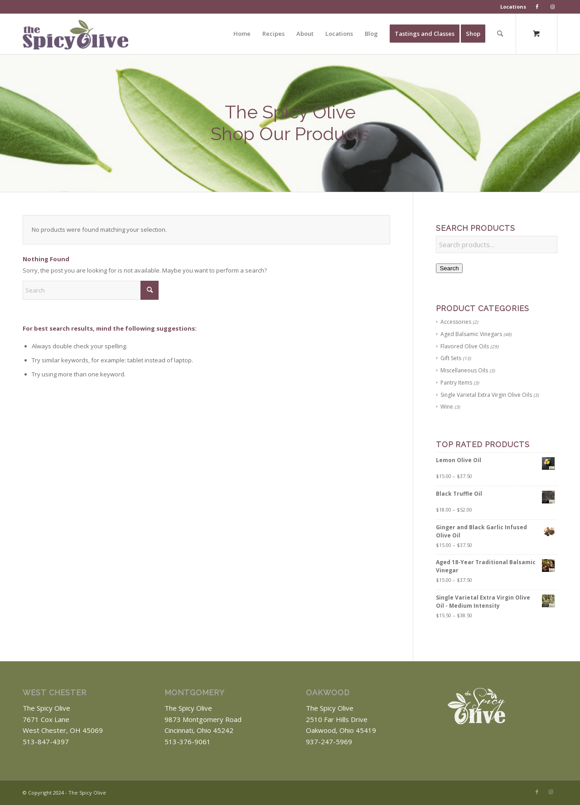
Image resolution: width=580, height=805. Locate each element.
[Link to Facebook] (537, 792)
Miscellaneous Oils (464, 370)
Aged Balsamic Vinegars (471, 334)
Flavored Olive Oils (464, 346)
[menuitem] (513, 7)
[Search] (500, 33)
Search (449, 268)
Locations (513, 6)
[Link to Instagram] (550, 792)
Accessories (455, 322)
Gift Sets (450, 358)
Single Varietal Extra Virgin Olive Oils (486, 395)
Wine (446, 406)
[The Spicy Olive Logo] (75, 37)
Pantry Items (456, 382)
